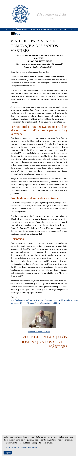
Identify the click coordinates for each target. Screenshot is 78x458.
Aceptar (8, 453)
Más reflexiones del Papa (39, 331)
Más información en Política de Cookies (20, 447)
